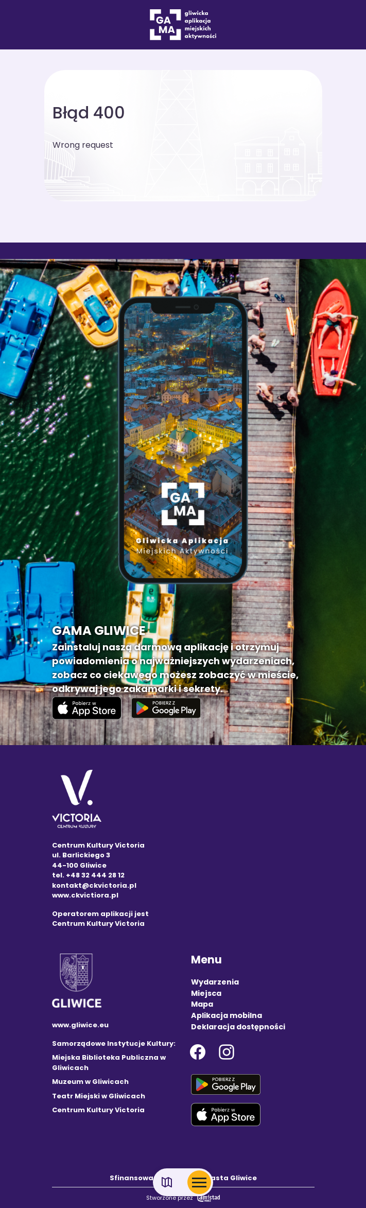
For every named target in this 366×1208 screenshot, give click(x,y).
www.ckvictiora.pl (85, 895)
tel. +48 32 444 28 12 (88, 875)
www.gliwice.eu (80, 1025)
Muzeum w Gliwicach (90, 1081)
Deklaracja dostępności (238, 1027)
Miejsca (206, 993)
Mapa (202, 1004)
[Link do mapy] (167, 1183)
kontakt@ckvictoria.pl (94, 885)
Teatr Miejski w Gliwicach (98, 1096)
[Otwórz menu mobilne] (199, 1182)
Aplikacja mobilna (226, 1015)
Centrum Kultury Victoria (98, 1110)
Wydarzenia (215, 982)
